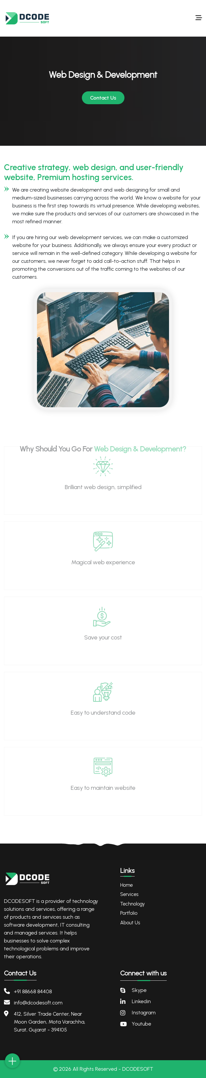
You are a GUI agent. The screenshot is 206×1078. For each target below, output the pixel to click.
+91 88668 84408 (33, 991)
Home (126, 885)
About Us (130, 923)
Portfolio (128, 913)
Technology (132, 904)
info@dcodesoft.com (38, 1003)
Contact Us (103, 98)
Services (129, 894)
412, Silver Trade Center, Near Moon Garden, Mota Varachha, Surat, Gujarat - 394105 (49, 1022)
